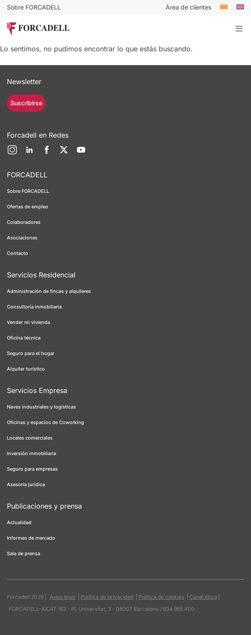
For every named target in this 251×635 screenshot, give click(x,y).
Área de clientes (188, 7)
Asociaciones (22, 238)
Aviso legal (62, 597)
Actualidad (19, 522)
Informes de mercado (31, 538)
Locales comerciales (30, 438)
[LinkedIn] (29, 153)
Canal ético (203, 597)
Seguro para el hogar (30, 353)
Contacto (17, 253)
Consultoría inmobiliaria (34, 307)
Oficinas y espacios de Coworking (45, 422)
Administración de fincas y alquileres (49, 291)
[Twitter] (64, 153)
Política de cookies (161, 597)
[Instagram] (12, 153)
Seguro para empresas (32, 469)
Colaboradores (24, 222)
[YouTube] (81, 153)
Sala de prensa (23, 553)
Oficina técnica (24, 338)
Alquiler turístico (26, 369)
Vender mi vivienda (28, 322)
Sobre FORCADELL (34, 7)
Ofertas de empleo (27, 207)
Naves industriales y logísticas (41, 407)
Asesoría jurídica (26, 484)
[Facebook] (46, 153)
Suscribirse (26, 103)
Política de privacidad (107, 597)
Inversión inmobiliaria (31, 453)
